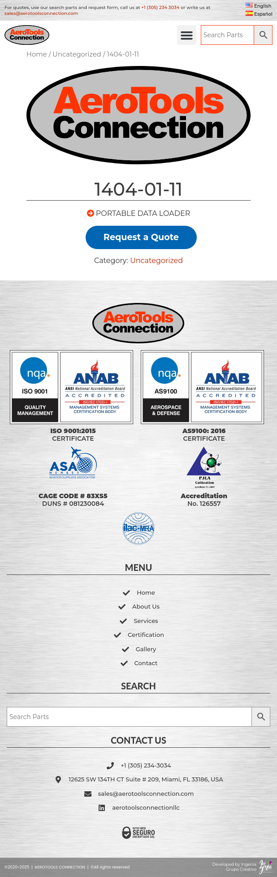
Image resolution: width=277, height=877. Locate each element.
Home (36, 54)
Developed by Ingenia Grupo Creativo (234, 867)
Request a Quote (141, 237)
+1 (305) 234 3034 (160, 7)
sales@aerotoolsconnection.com (41, 13)
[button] (187, 35)
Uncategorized (76, 54)
